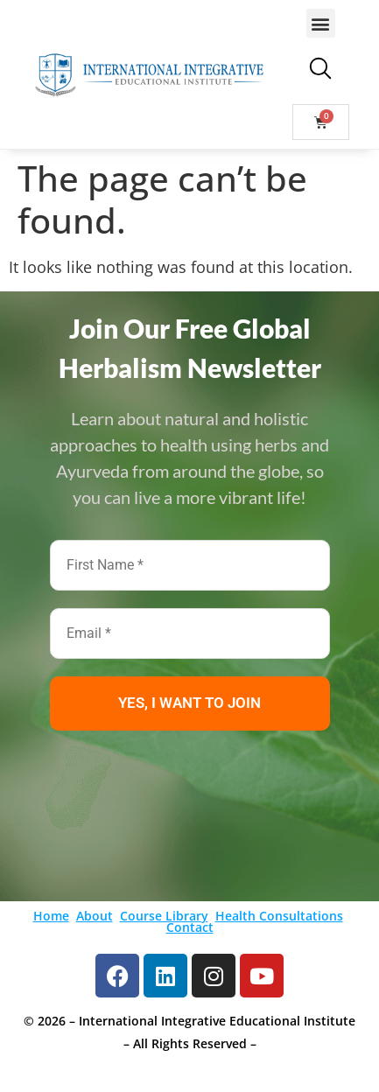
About (94, 915)
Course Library (164, 915)
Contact (190, 927)
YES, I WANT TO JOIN (189, 702)
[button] (320, 23)
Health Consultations (279, 915)
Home (51, 915)
